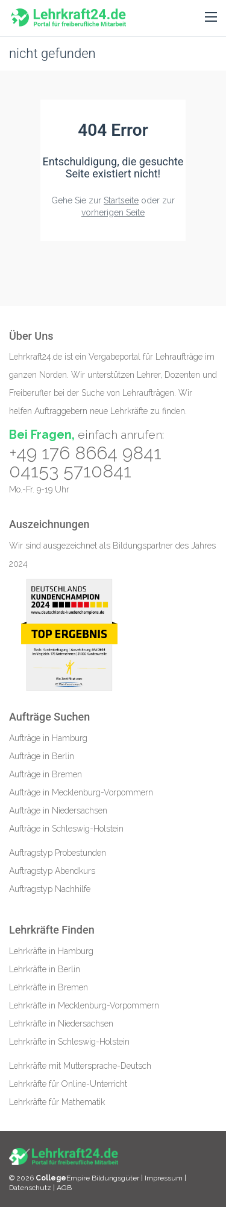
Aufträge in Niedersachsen (58, 810)
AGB (64, 1187)
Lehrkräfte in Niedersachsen (61, 1023)
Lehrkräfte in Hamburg (51, 951)
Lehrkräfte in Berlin (44, 969)
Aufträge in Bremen (45, 774)
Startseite (121, 200)
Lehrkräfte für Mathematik (57, 1102)
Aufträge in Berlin (41, 756)
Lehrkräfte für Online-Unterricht (68, 1084)
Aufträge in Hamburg (48, 738)
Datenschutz (30, 1187)
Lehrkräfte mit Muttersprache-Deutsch (80, 1066)
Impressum (164, 1178)
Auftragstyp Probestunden (57, 853)
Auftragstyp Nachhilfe (49, 889)
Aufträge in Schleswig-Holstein (66, 828)
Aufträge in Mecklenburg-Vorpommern (81, 792)
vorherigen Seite (113, 212)
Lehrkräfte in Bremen (48, 987)
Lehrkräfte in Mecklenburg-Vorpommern (84, 1005)
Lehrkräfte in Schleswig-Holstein (69, 1041)
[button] (211, 17)
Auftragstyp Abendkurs (52, 871)
